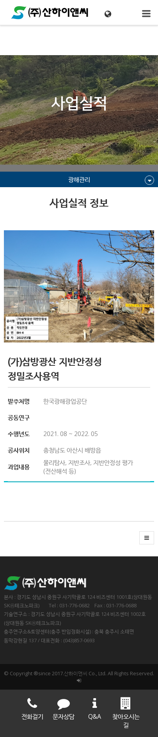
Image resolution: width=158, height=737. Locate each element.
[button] (146, 537)
